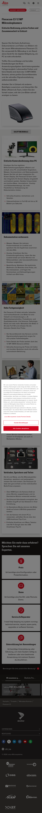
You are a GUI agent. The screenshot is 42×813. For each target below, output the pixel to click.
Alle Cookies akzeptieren (21, 428)
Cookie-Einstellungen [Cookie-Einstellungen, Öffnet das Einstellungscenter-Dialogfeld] (21, 423)
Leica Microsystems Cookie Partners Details (17, 416)
